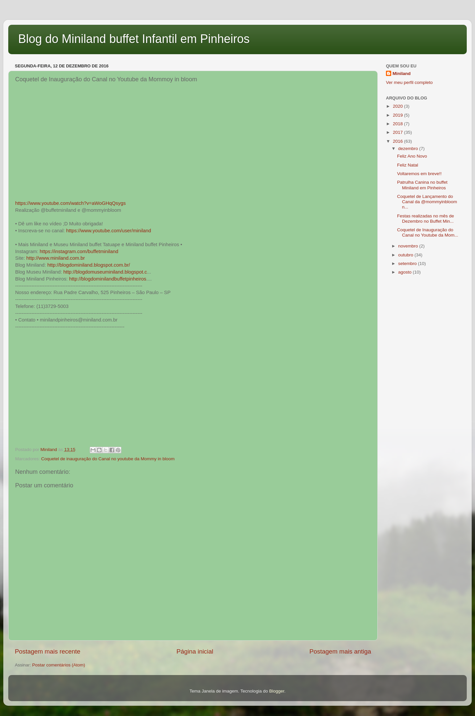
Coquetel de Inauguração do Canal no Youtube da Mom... (427, 232)
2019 (398, 115)
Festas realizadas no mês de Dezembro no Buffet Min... (425, 218)
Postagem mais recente (47, 651)
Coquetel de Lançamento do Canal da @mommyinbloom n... (427, 201)
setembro (408, 263)
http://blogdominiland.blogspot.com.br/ (88, 265)
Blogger (276, 691)
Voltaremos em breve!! (419, 173)
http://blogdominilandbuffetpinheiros (107, 279)
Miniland (402, 73)
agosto (405, 272)
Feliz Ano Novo (412, 156)
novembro (408, 246)
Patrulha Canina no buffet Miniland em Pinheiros (422, 185)
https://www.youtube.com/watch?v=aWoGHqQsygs (70, 203)
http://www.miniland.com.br (55, 258)
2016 (398, 141)
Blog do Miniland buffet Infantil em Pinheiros (134, 39)
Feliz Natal (407, 165)
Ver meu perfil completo (409, 82)
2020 (398, 106)
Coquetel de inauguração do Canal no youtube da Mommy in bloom (108, 458)
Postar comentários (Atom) (58, 664)
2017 (398, 132)
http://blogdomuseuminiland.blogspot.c (105, 272)
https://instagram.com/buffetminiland (79, 251)
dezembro (408, 148)
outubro (406, 254)
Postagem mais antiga (340, 651)
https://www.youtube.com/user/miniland (108, 230)
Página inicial (194, 651)
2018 (398, 123)
